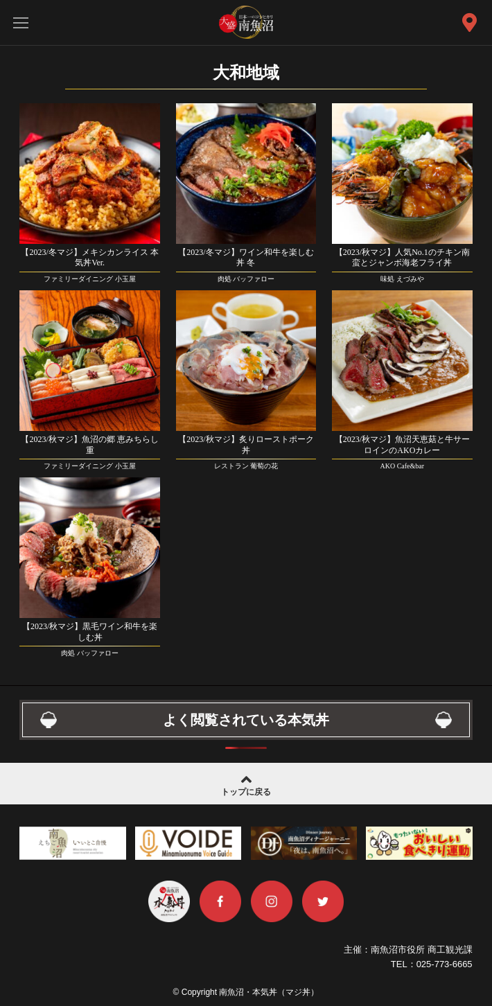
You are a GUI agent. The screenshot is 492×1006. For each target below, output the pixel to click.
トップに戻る (246, 784)
